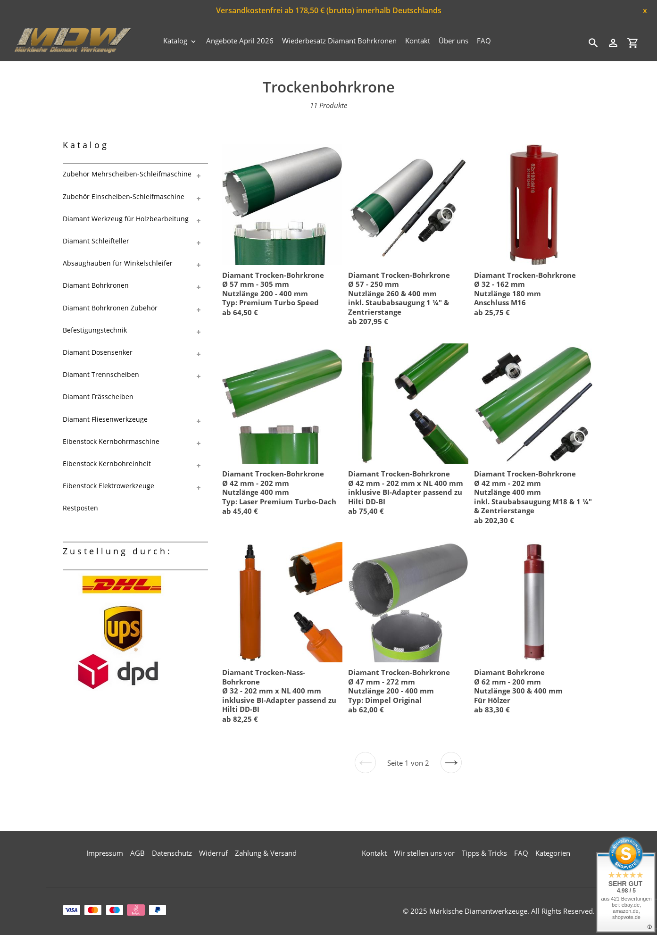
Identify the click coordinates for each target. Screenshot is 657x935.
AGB (137, 853)
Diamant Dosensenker (98, 352)
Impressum (104, 853)
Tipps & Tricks (484, 853)
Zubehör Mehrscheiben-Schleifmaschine (127, 173)
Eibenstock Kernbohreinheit (107, 463)
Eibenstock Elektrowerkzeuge (108, 485)
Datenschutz (172, 853)
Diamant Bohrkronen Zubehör (110, 307)
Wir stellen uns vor (424, 853)
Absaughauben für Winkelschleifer (118, 263)
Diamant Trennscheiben (101, 374)
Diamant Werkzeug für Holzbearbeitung (126, 218)
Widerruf (213, 853)
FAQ (521, 853)
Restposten (80, 507)
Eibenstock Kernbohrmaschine (111, 441)
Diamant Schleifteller (96, 240)
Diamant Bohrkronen (96, 285)
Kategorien (552, 853)
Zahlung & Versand (266, 853)
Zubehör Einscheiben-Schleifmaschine (123, 196)
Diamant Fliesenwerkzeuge (105, 419)
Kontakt (374, 853)
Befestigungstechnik (95, 330)
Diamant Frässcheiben (98, 396)
